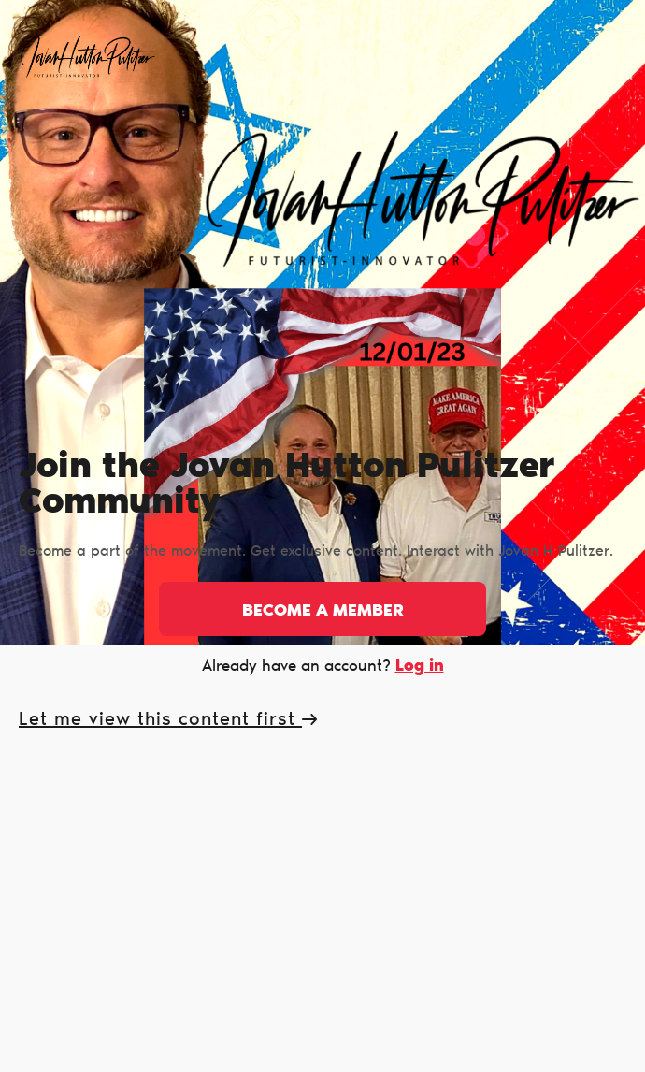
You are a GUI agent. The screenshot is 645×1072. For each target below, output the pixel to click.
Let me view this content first (168, 720)
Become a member (323, 611)
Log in (419, 666)
